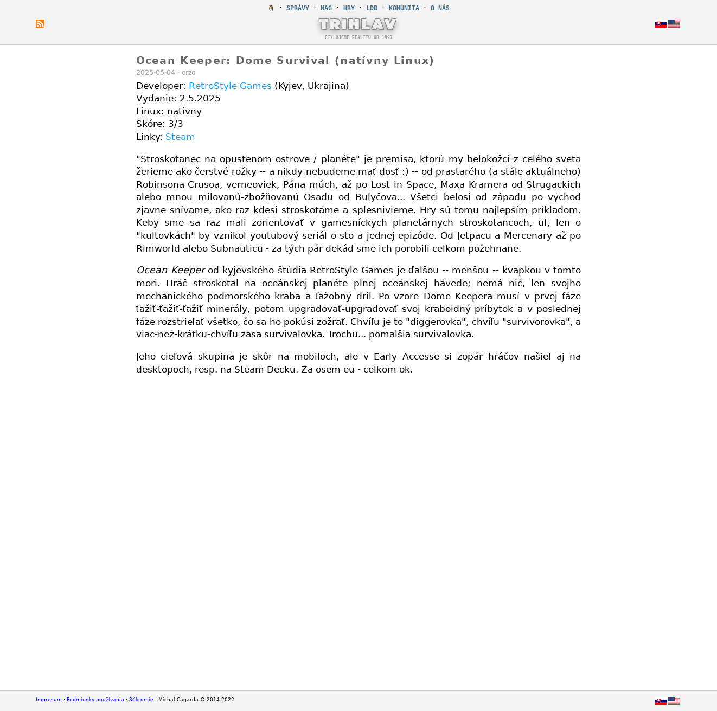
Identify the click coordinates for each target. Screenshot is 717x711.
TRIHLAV (358, 23)
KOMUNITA (404, 8)
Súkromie (141, 699)
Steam (180, 136)
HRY (349, 8)
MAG (326, 8)
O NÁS (440, 8)
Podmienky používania (95, 699)
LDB (371, 8)
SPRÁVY (297, 8)
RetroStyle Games (230, 85)
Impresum (49, 699)
